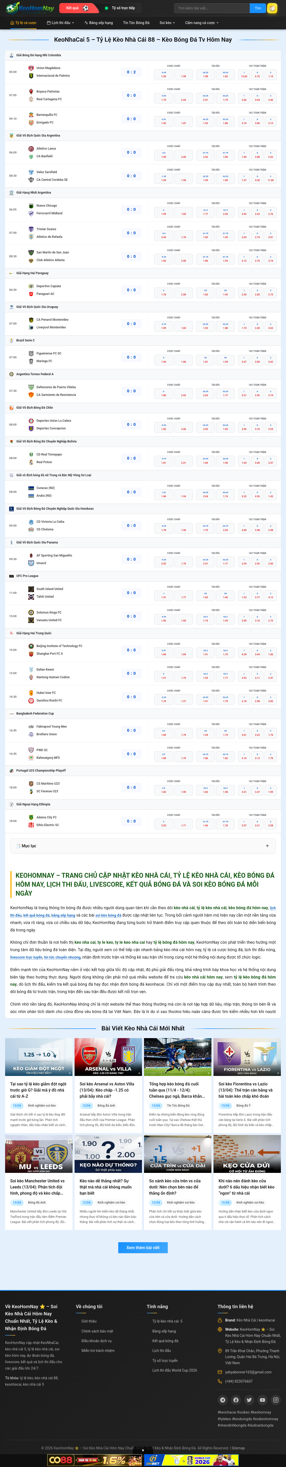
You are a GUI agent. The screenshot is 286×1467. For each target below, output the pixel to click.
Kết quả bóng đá (165, 1341)
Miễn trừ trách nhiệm (97, 1351)
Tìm (253, 8)
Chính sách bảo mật (97, 1331)
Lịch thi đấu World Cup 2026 (174, 1370)
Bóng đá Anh (106, 1105)
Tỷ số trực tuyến (165, 1361)
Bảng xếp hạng (98, 23)
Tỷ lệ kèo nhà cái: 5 (167, 1321)
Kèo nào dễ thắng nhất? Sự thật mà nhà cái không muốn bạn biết (106, 1187)
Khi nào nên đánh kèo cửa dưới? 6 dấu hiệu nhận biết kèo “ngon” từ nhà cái (247, 1187)
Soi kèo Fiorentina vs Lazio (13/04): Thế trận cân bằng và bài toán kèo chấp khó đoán (245, 1090)
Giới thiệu (89, 1321)
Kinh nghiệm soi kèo (42, 1105)
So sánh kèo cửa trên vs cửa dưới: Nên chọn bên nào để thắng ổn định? (174, 1187)
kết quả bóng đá (40, 915)
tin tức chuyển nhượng (68, 957)
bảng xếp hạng (70, 915)
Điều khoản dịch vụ (96, 1341)
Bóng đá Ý (243, 1105)
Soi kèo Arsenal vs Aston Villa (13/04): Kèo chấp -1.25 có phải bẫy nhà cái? (107, 1090)
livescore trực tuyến (28, 957)
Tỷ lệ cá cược (23, 23)
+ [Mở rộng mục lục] (267, 846)
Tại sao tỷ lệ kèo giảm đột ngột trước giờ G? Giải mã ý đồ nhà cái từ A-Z (38, 1090)
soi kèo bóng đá (120, 915)
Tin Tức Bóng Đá (136, 23)
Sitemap (238, 1448)
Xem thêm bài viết (142, 1247)
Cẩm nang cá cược (202, 23)
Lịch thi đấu (60, 23)
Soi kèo (167, 23)
